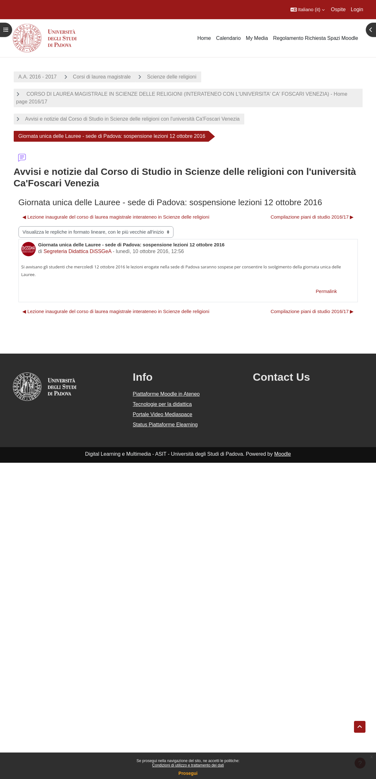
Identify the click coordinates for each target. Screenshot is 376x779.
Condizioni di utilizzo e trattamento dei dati (188, 765)
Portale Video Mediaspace (162, 414)
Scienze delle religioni (171, 76)
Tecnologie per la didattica (162, 404)
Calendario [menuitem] (228, 38)
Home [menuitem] (204, 38)
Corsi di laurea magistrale (102, 76)
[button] (307, 9)
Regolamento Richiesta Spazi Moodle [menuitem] (315, 38)
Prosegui (188, 773)
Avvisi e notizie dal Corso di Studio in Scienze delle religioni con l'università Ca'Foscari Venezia (132, 119)
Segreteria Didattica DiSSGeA (77, 251)
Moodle (282, 454)
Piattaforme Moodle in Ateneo (166, 394)
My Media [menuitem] (257, 38)
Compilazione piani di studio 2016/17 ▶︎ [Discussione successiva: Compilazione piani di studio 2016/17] (312, 217)
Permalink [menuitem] (326, 291)
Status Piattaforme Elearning (165, 424)
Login (357, 9)
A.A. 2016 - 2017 (37, 76)
